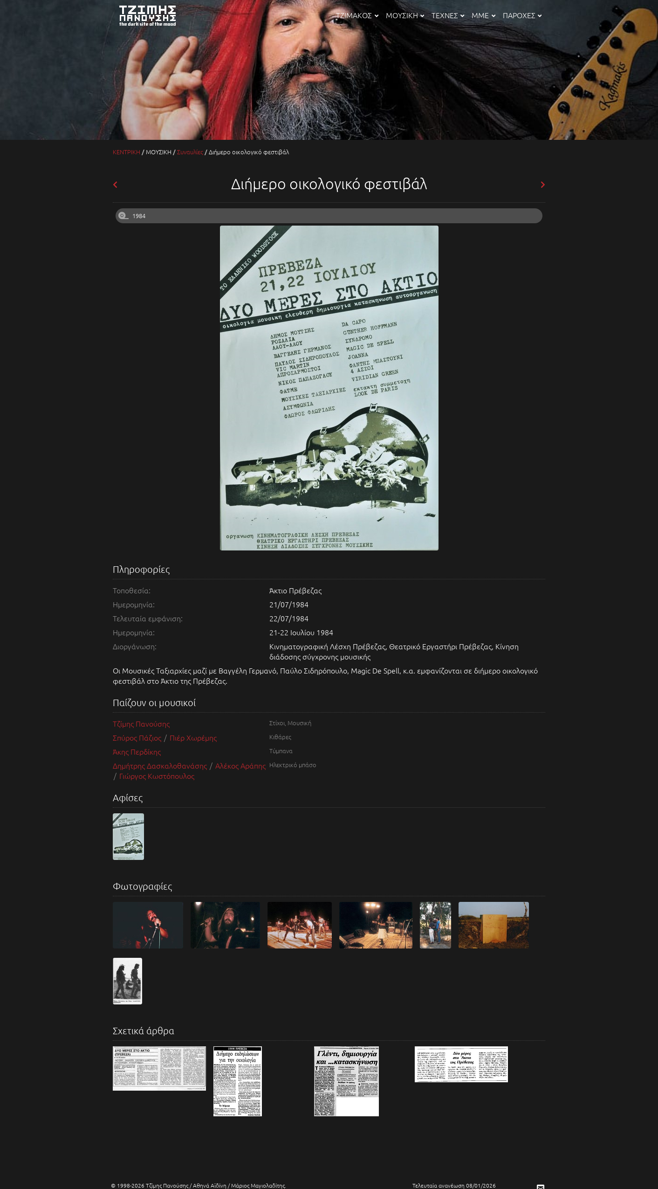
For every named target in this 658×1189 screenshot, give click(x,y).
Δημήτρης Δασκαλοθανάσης (161, 765)
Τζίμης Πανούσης (141, 723)
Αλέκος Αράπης (240, 765)
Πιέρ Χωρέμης (193, 737)
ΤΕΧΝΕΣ (448, 15)
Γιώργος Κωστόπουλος (156, 775)
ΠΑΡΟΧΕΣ (522, 15)
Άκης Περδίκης (137, 751)
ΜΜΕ (483, 15)
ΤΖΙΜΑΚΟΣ (357, 15)
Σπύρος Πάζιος (138, 737)
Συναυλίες (190, 151)
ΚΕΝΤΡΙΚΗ (126, 151)
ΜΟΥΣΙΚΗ (405, 15)
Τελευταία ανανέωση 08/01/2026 (454, 1185)
